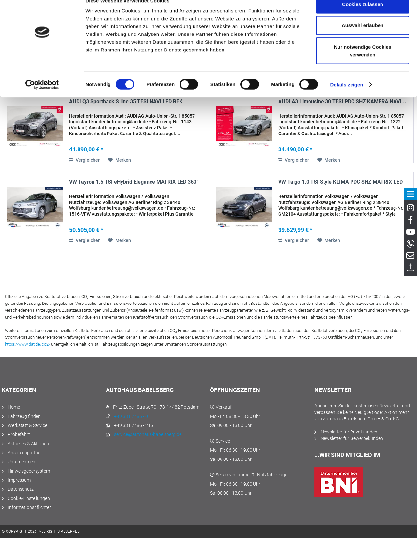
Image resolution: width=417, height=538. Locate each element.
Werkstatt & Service (27, 425)
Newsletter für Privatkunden (349, 431)
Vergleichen (85, 160)
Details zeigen (346, 97)
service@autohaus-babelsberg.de (147, 434)
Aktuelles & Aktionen (28, 443)
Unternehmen (21, 461)
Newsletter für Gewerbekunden (352, 438)
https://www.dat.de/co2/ (27, 344)
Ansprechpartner (25, 452)
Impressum (19, 480)
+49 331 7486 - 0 (131, 416)
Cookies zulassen (362, 17)
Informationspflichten (30, 507)
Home (14, 407)
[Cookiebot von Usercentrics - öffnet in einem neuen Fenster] (42, 98)
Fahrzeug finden (24, 416)
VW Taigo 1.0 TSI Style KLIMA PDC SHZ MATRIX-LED (340, 182)
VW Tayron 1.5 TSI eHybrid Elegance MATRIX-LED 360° (133, 182)
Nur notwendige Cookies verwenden (362, 63)
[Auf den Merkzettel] (119, 160)
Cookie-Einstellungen (29, 498)
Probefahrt (19, 434)
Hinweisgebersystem (29, 471)
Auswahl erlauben (362, 38)
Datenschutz (21, 489)
